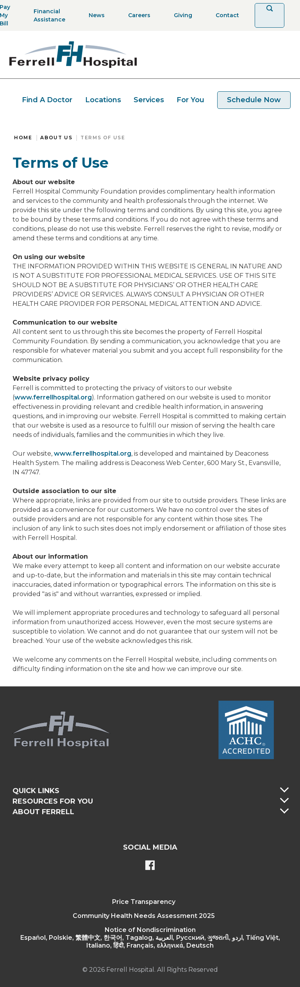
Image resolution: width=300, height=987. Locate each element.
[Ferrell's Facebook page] (150, 866)
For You (190, 100)
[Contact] (225, 15)
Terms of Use (102, 137)
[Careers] (137, 15)
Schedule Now (254, 100)
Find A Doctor (47, 100)
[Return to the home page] (73, 54)
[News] (94, 15)
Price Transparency (143, 901)
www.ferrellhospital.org (53, 397)
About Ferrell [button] (43, 812)
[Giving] (181, 15)
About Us (56, 137)
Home (23, 137)
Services (149, 100)
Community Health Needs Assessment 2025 (144, 916)
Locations (103, 100)
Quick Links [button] (35, 790)
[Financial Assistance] (47, 15)
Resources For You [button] (52, 801)
